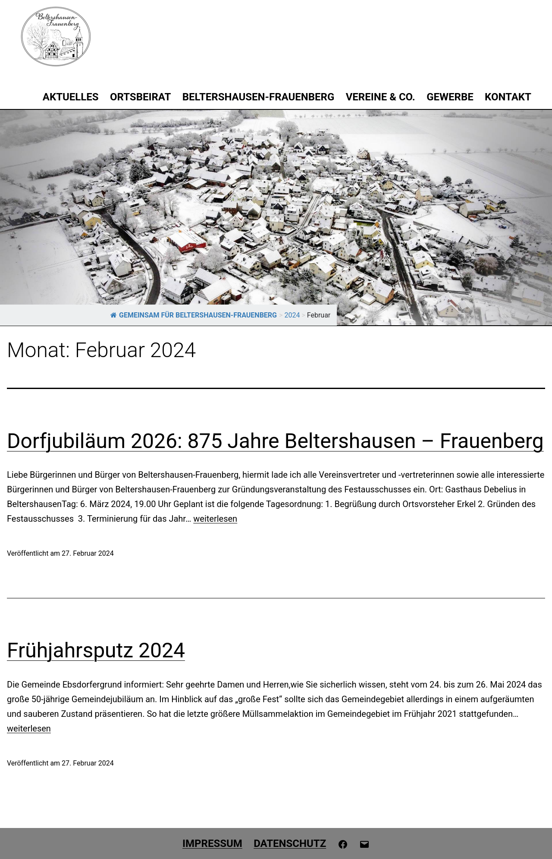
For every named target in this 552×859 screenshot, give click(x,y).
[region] (276, 217)
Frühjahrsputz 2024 (96, 650)
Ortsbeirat (140, 97)
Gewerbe (450, 97)
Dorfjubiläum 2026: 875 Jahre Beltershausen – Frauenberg (275, 441)
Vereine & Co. (380, 97)
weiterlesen (215, 519)
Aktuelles (71, 97)
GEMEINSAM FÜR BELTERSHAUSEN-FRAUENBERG (193, 315)
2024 (292, 315)
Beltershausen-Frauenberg (258, 97)
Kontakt (508, 97)
